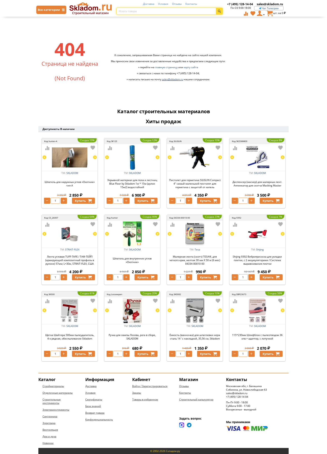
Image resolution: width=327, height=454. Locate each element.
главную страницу (166, 67)
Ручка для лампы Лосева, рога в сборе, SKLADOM (132, 336)
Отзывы (177, 4)
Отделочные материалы (58, 393)
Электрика (49, 423)
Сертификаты (93, 399)
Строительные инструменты (52, 401)
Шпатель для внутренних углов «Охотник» (132, 260)
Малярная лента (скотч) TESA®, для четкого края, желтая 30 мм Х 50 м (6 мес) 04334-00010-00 (194, 260)
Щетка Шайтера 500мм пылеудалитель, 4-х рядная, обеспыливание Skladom (69, 336)
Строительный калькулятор (196, 399)
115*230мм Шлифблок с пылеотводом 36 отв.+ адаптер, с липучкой (257, 336)
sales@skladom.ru (270, 4)
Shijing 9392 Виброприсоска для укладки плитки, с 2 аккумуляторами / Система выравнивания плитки (257, 260)
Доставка (148, 4)
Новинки (48, 443)
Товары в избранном (145, 399)
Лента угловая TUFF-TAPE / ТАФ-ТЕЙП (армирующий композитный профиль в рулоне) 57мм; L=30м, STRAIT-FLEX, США (69, 260)
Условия (163, 4)
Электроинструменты (56, 409)
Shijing (260, 249)
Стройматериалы (53, 386)
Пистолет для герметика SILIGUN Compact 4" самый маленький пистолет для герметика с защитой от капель (195, 183)
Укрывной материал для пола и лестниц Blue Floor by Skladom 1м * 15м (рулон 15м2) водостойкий (132, 183)
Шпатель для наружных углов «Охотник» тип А (70, 183)
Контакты (191, 4)
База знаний (93, 406)
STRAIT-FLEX (72, 249)
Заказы (136, 393)
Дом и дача (49, 436)
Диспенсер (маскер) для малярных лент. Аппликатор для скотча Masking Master (257, 183)
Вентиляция (50, 429)
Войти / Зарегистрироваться (149, 386)
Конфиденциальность (99, 419)
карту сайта (191, 67)
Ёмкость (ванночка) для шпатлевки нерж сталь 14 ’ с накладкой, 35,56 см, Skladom (195, 336)
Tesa (197, 249)
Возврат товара (94, 413)
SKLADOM (72, 173)
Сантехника (50, 416)
